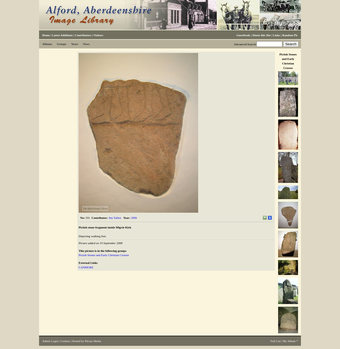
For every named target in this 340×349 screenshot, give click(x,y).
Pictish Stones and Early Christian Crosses (104, 255)
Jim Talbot (115, 217)
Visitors (98, 35)
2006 (134, 217)
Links (276, 35)
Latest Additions (62, 35)
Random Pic (290, 35)
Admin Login (50, 341)
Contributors (83, 35)
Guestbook (243, 35)
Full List (275, 341)
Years (74, 44)
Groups (61, 44)
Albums (47, 44)
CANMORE (86, 267)
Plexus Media (93, 341)
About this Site (261, 35)
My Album (289, 341)
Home (46, 35)
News (86, 44)
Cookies (65, 341)
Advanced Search (245, 44)
